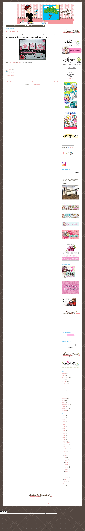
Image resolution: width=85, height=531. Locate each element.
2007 (64, 485)
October (66, 446)
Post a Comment (10, 75)
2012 (64, 435)
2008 (64, 483)
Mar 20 (67, 466)
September (66, 448)
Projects (63, 400)
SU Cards (14, 62)
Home (8, 25)
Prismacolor (64, 398)
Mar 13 (67, 471)
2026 (64, 415)
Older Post (56, 81)
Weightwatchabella (69, 473)
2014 (64, 432)
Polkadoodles (64, 396)
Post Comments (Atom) (35, 84)
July (65, 451)
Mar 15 (67, 467)
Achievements (34, 25)
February (66, 479)
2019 (64, 423)
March (65, 459)
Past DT (27, 25)
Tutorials (21, 25)
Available (42, 25)
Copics (63, 379)
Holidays (63, 385)
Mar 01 (67, 477)
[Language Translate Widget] (68, 146)
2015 (64, 430)
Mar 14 (67, 469)
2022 (64, 417)
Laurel (10, 69)
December (66, 442)
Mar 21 (67, 464)
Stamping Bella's (65, 404)
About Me (14, 25)
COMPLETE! (65, 177)
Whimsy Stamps (65, 408)
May (65, 455)
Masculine (64, 389)
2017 (64, 426)
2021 (64, 419)
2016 (64, 428)
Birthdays (64, 373)
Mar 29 (67, 460)
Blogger (48, 503)
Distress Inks (64, 381)
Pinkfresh (64, 394)
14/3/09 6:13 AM (12, 72)
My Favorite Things (66, 392)
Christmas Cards (65, 377)
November (66, 444)
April (65, 457)
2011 (64, 437)
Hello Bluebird (65, 383)
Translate (70, 147)
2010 (64, 439)
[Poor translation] (5, 512)
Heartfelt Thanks (68, 474)
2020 (64, 421)
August (65, 450)
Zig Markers (64, 410)
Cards (10, 62)
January (66, 481)
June (65, 453)
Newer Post (9, 81)
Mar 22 (67, 462)
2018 (64, 424)
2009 (64, 441)
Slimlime (63, 402)
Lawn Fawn (64, 387)
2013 (64, 433)
